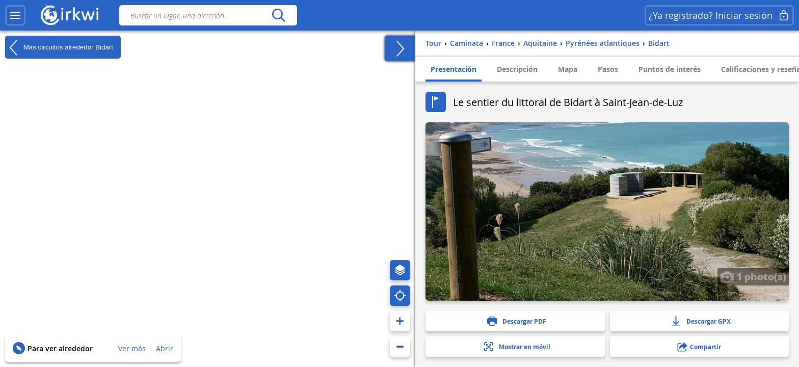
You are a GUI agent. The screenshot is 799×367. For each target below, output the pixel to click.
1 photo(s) (753, 276)
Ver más (132, 348)
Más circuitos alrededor (59, 47)
